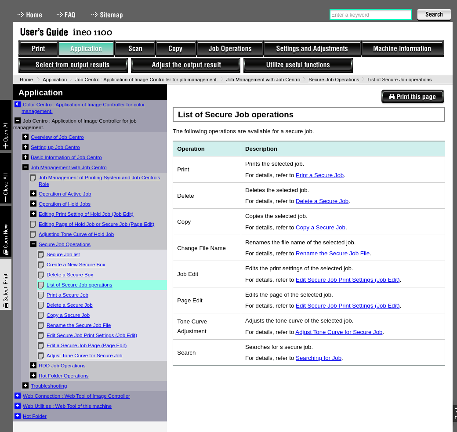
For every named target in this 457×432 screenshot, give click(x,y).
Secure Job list (63, 254)
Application (55, 79)
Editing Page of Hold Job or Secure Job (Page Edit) (96, 224)
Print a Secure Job (67, 295)
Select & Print (5, 284)
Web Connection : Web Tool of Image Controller (76, 396)
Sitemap (108, 14)
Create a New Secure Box (76, 264)
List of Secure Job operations (79, 284)
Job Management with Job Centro (263, 79)
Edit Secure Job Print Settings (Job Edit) (92, 335)
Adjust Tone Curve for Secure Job (84, 355)
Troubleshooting (49, 385)
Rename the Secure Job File (79, 325)
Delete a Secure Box (70, 274)
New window (5, 231)
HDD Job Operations (62, 365)
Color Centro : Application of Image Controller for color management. (83, 108)
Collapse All (5, 178)
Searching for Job (318, 358)
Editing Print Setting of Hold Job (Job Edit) (86, 214)
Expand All (5, 125)
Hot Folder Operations (64, 375)
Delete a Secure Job (70, 305)
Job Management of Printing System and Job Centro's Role (99, 181)
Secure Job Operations (333, 79)
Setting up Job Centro (55, 147)
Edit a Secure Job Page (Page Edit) (87, 345)
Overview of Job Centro (57, 137)
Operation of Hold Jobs (65, 204)
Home (30, 14)
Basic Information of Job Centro (66, 157)
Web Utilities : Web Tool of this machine (67, 406)
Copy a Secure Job (68, 315)
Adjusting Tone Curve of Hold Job (76, 234)
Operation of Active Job (65, 193)
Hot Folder (35, 416)
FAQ (66, 14)
